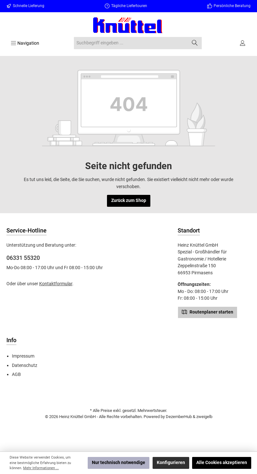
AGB (16, 374)
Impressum (23, 356)
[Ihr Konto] (243, 43)
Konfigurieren (171, 462)
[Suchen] (195, 43)
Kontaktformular (55, 284)
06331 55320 (23, 257)
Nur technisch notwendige (118, 462)
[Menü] (24, 43)
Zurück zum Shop (128, 200)
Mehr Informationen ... (41, 468)
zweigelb (204, 416)
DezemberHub (179, 416)
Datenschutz (24, 365)
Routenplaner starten (207, 311)
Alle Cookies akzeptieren (221, 462)
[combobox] (131, 43)
